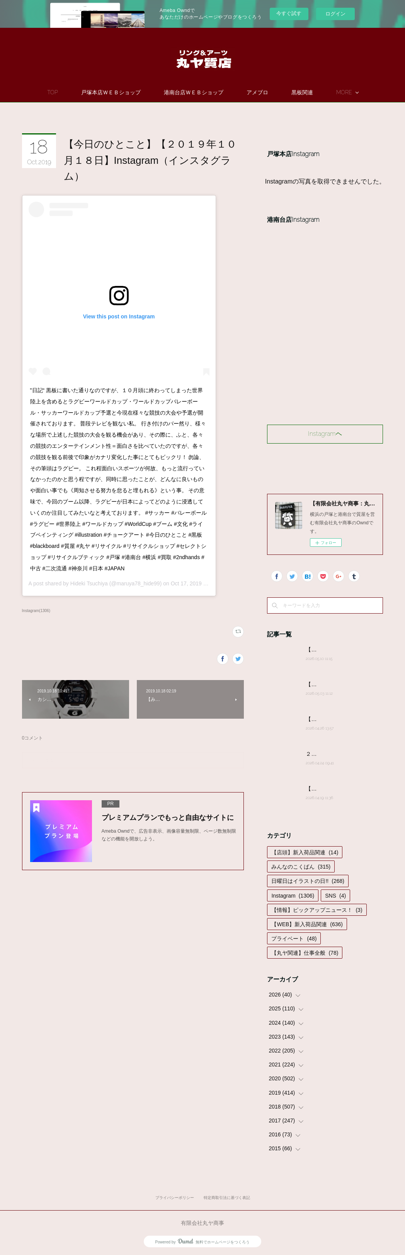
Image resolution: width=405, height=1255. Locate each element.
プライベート (294, 938)
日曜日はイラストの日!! (307, 881)
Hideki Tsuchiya (89, 583)
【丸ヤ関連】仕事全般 (304, 953)
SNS (335, 896)
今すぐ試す (288, 13)
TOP (75, 92)
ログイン (335, 14)
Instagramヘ (325, 433)
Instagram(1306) (36, 611)
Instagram (292, 896)
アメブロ (280, 92)
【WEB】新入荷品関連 (307, 924)
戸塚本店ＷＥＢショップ (133, 92)
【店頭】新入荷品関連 (304, 852)
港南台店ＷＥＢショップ (216, 92)
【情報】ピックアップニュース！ (316, 910)
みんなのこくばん (300, 867)
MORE (322, 92)
